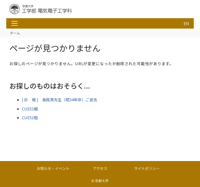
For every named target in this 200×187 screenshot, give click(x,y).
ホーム (15, 32)
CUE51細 (30, 108)
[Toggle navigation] (14, 23)
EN (186, 23)
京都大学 (102, 180)
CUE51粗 (30, 117)
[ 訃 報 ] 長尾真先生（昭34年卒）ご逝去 (59, 99)
